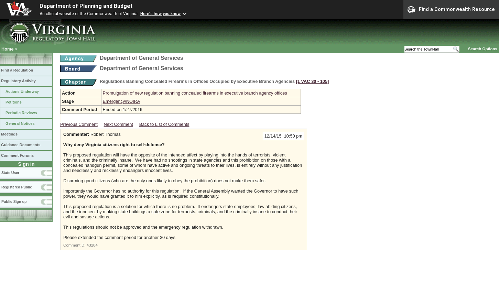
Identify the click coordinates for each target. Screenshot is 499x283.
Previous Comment (79, 124)
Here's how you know (160, 13)
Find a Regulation (17, 70)
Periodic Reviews (21, 113)
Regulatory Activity (18, 81)
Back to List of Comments (164, 124)
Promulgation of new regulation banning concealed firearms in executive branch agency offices (195, 93)
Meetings (9, 134)
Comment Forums (17, 155)
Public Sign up (13, 201)
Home (7, 49)
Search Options (482, 49)
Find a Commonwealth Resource (451, 9)
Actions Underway (22, 91)
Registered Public (16, 187)
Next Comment (118, 124)
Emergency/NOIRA (121, 101)
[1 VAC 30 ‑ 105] (312, 81)
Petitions (14, 102)
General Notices (20, 123)
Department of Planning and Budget (86, 6)
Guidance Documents (20, 145)
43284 (92, 245)
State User (10, 173)
